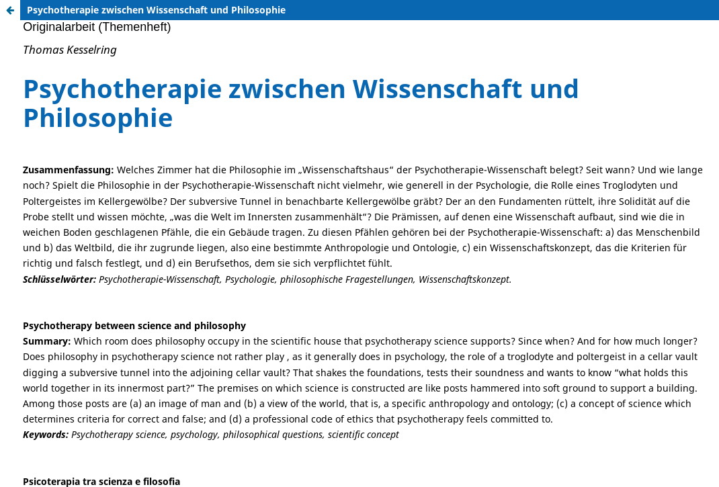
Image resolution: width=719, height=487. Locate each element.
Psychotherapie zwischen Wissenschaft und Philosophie (156, 9)
